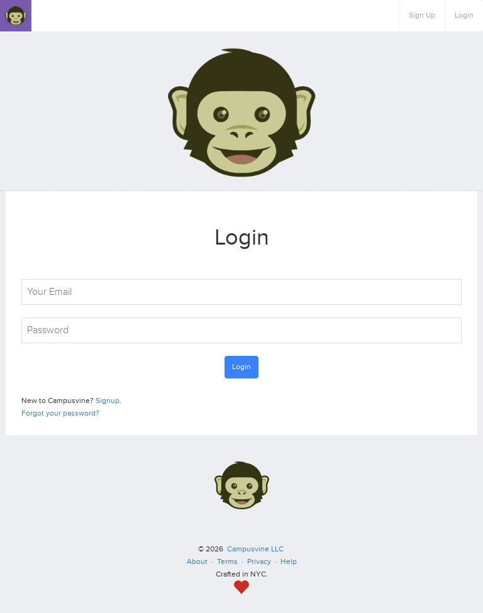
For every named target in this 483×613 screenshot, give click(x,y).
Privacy (259, 561)
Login (464, 15)
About (197, 561)
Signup (107, 401)
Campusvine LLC (255, 549)
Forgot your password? (60, 413)
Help (288, 561)
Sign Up (422, 15)
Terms (227, 561)
